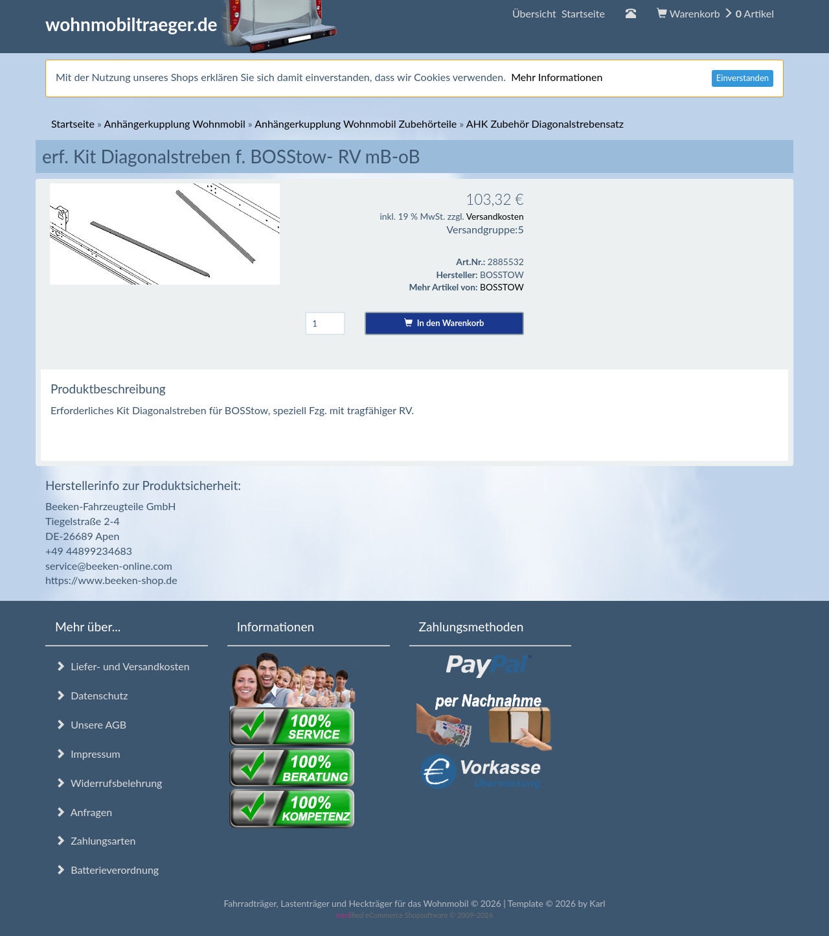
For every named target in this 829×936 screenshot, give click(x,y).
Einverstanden (742, 78)
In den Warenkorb (444, 323)
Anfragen (83, 812)
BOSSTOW (502, 286)
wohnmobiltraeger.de (191, 24)
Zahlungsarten (95, 840)
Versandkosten (495, 216)
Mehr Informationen (556, 77)
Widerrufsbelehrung (108, 783)
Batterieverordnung (107, 869)
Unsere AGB (90, 724)
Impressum (87, 753)
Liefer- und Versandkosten (122, 666)
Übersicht (558, 13)
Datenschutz (91, 695)
